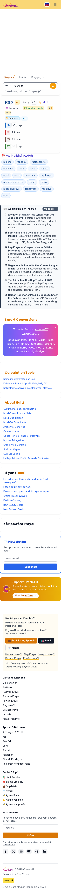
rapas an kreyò (11, 188)
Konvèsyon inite (11, 718)
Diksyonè (8, 77)
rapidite (7, 161)
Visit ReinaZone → (25, 595)
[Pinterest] (37, 851)
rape (5, 195)
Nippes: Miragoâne (13, 440)
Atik (5, 736)
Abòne (30, 835)
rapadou (21, 161)
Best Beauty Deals (13, 504)
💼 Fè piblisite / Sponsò (21, 640)
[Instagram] (21, 851)
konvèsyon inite (16, 339)
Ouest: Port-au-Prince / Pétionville (21, 435)
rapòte (44, 168)
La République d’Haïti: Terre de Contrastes (26, 458)
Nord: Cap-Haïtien (13, 417)
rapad (32, 182)
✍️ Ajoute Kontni (11, 795)
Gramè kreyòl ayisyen (15, 495)
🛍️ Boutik (46, 640)
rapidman (8, 168)
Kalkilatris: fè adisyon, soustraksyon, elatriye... (27, 388)
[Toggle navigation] (55, 4)
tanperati (36, 343)
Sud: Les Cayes (11, 449)
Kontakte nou (9, 844)
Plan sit (6, 750)
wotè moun (36, 347)
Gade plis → (50, 208)
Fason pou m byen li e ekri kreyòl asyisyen (26, 491)
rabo (24, 118)
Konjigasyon (37, 77)
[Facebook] (5, 851)
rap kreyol (46, 175)
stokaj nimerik (17, 347)
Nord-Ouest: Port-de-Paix (17, 413)
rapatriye (47, 188)
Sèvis (5, 745)
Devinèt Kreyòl (13, 658)
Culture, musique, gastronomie (19, 408)
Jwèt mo (7, 687)
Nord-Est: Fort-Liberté (15, 422)
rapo (17, 175)
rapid (6, 175)
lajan (10, 343)
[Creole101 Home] (10, 4)
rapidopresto (39, 161)
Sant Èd (7, 741)
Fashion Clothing (12, 500)
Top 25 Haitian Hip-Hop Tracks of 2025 (30, 280)
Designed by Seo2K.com (16, 874)
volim (42, 339)
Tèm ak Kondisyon (12, 759)
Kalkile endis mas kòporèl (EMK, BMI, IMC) (26, 383)
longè (32, 339)
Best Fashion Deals (13, 509)
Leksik (22, 77)
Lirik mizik (8, 714)
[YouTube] (29, 851)
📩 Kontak (13, 647)
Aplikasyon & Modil (13, 732)
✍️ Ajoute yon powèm (14, 804)
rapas (44, 182)
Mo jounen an (10, 682)
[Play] (33, 102)
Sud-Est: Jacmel (11, 453)
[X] (13, 851)
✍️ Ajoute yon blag (13, 799)
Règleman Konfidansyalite (16, 763)
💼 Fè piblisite (10, 786)
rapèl (21, 168)
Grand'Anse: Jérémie (14, 444)
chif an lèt (22, 343)
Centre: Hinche (11, 431)
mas (50, 339)
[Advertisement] (30, 41)
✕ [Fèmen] (55, 327)
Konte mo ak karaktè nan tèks (19, 379)
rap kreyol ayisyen (13, 182)
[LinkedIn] (44, 851)
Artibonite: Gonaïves (14, 426)
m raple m (30, 175)
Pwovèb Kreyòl (13, 654)
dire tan (49, 343)
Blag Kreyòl (30, 654)
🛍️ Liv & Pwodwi (11, 777)
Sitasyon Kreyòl (46, 654)
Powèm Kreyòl (31, 658)
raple (32, 168)
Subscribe (30, 566)
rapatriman (30, 188)
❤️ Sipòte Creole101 (13, 781)
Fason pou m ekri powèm (17, 486)
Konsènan (8, 754)
